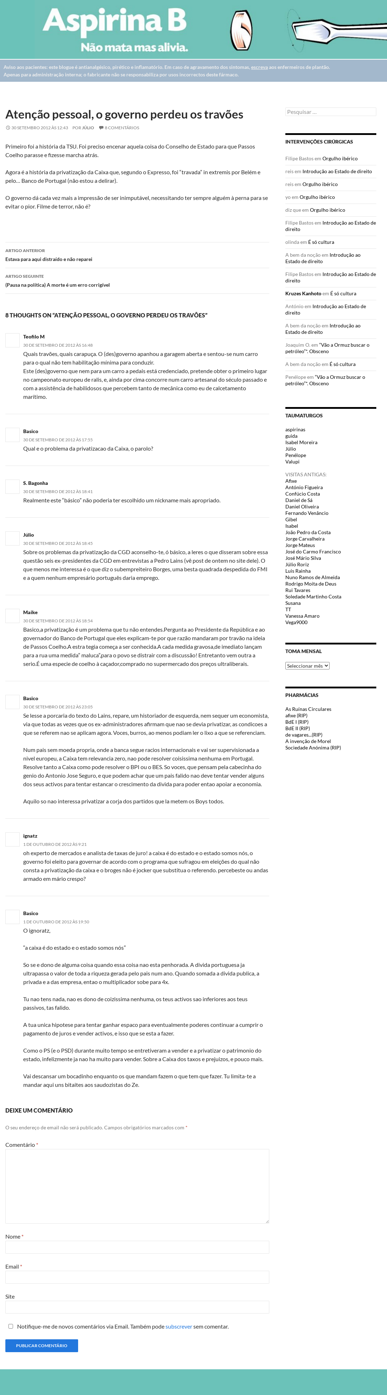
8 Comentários (122, 127)
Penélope (295, 455)
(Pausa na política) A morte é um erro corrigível (137, 280)
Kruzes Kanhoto (303, 293)
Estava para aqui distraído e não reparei (137, 254)
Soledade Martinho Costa (313, 596)
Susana (293, 603)
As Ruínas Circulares (308, 709)
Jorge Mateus (300, 545)
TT (288, 609)
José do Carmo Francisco (313, 551)
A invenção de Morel (308, 741)
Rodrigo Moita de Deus (310, 584)
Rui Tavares (297, 590)
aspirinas (295, 429)
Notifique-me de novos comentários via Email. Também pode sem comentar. (117, 1326)
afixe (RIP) (296, 715)
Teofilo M (34, 336)
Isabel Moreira (301, 442)
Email (13, 1266)
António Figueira (304, 487)
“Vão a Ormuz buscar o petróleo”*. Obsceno (327, 348)
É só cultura (321, 242)
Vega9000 (296, 622)
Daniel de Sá (298, 500)
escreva (259, 67)
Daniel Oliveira (302, 506)
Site (10, 1296)
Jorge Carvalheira (305, 539)
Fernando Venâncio (307, 513)
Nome (14, 1236)
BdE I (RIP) (297, 722)
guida (291, 436)
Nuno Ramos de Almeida (312, 577)
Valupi (292, 461)
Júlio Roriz (297, 564)
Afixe (291, 481)
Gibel (291, 519)
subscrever (179, 1326)
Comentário (21, 1144)
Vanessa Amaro (302, 616)
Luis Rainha (298, 571)
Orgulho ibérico (340, 158)
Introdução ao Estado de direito (337, 171)
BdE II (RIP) (297, 728)
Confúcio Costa (302, 494)
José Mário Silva (303, 558)
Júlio (88, 127)
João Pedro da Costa (308, 532)
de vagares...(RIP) (303, 735)
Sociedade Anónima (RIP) (313, 747)
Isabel (291, 526)
